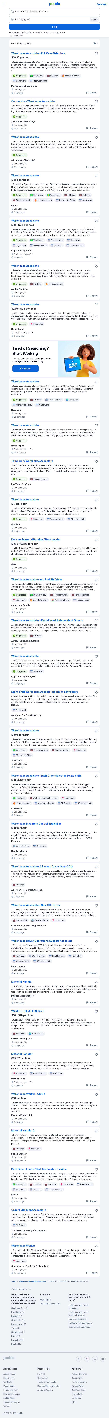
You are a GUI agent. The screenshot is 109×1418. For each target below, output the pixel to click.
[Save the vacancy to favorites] (96, 54)
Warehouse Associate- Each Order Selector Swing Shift (46, 775)
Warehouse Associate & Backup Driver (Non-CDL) (42, 866)
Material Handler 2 (22, 1130)
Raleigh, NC (16, 1316)
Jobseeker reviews (11, 1402)
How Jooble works (11, 1394)
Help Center (8, 1378)
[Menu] (4, 4)
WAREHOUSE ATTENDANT (27, 1011)
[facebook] (79, 1359)
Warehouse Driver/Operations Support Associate (42, 940)
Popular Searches (79, 1374)
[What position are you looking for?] (54, 11)
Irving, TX (15, 1336)
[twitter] (95, 1359)
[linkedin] (103, 1359)
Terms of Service (79, 1382)
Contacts (7, 1382)
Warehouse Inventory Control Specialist (36, 823)
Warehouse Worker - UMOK (28, 1093)
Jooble (20, 1413)
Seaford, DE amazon (78, 1319)
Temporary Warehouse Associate (32, 460)
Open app (102, 4)
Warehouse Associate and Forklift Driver (36, 579)
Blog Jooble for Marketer (48, 1386)
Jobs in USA (77, 1378)
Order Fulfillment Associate (28, 1209)
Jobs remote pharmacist (80, 1327)
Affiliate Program (45, 1390)
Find (54, 26)
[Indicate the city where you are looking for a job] (54, 19)
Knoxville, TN (17, 1340)
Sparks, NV (16, 1344)
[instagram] (87, 1359)
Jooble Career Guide (46, 1382)
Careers (6, 1406)
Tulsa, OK (15, 1328)
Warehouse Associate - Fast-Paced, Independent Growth (47, 620)
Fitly (73, 1402)
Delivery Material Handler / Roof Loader (36, 539)
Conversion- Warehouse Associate (33, 101)
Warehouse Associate (25, 136)
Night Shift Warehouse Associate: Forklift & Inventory (44, 691)
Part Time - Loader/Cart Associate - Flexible (39, 1169)
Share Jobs (42, 1378)
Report (92, 92)
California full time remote (80, 1323)
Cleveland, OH (17, 1332)
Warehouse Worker (23, 1245)
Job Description (79, 1390)
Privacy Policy (78, 1386)
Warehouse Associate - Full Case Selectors (38, 53)
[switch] (95, 43)
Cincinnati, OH (18, 1320)
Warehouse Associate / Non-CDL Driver (35, 905)
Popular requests (21, 1289)
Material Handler (21, 981)
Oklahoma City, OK (19, 1308)
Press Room (8, 1386)
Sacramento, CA (18, 1324)
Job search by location (50, 1303)
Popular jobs (45, 1299)
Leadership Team (11, 1390)
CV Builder (76, 1398)
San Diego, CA (17, 1312)
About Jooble (9, 1374)
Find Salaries (77, 1394)
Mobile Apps (8, 1398)
